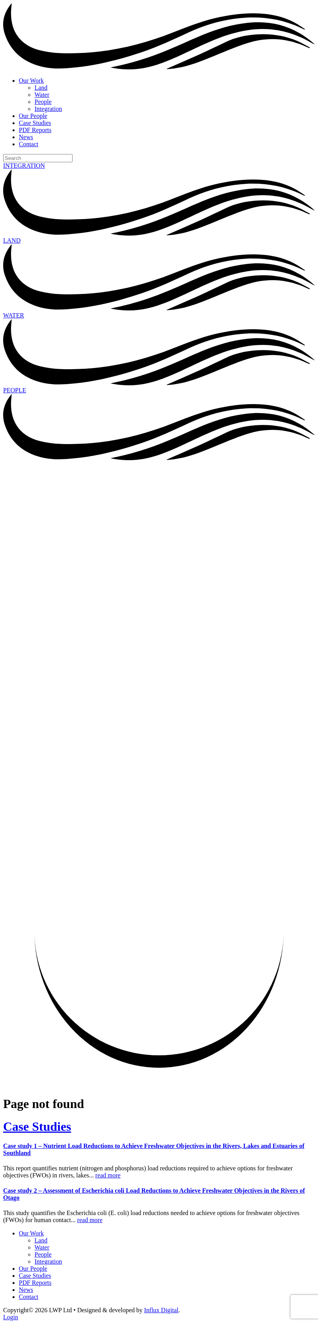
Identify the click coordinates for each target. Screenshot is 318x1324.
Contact (28, 144)
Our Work (31, 80)
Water (42, 94)
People (43, 101)
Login (10, 1317)
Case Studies (35, 123)
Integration (48, 108)
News (26, 137)
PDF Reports (35, 130)
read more (107, 1175)
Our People (33, 115)
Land (41, 87)
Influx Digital (161, 1310)
